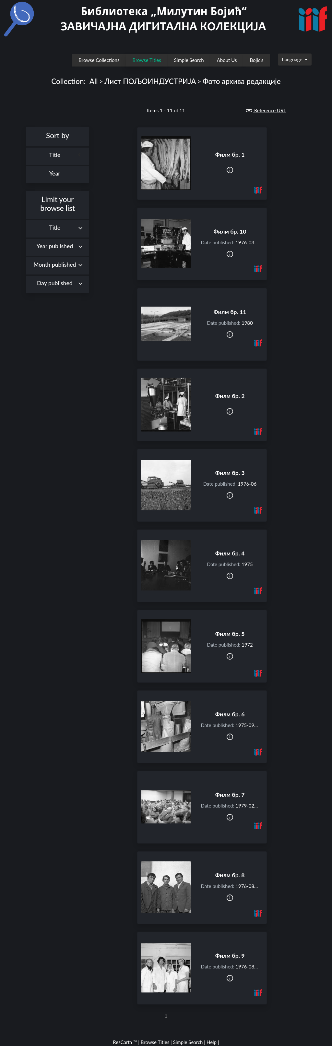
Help (212, 1042)
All (93, 81)
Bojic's (256, 60)
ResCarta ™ (125, 1042)
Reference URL (265, 110)
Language (293, 59)
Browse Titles (146, 60)
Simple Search (189, 60)
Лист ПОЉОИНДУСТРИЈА (150, 81)
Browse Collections (98, 60)
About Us (227, 60)
